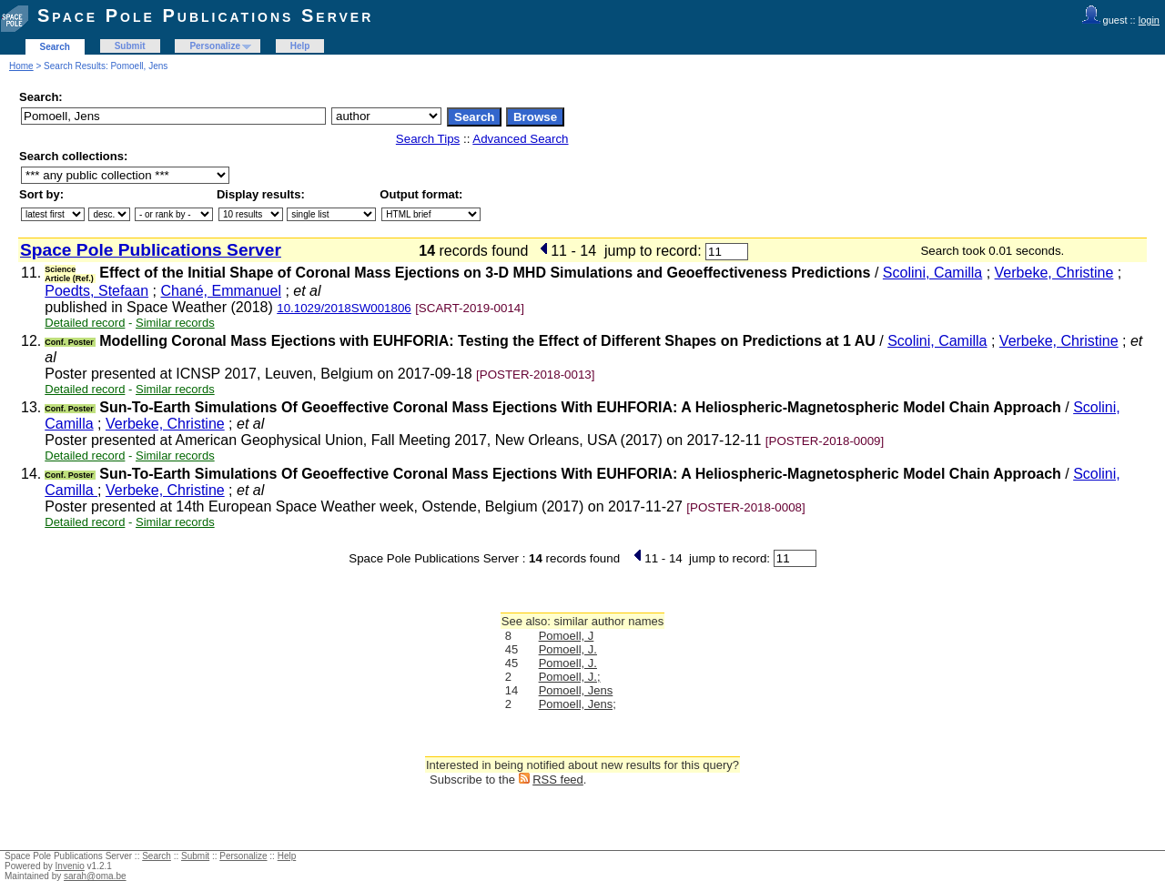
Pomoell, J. (568, 649)
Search (55, 47)
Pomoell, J (566, 636)
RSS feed (557, 779)
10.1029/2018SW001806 (343, 308)
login (1149, 20)
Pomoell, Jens (576, 690)
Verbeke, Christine (1054, 272)
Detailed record (85, 322)
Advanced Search (520, 139)
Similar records (175, 322)
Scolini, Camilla (932, 272)
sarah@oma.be (95, 876)
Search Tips (428, 139)
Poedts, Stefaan (96, 291)
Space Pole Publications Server (205, 15)
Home (21, 66)
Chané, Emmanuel (220, 291)
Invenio (70, 866)
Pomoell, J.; (570, 677)
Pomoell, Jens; (577, 704)
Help (300, 46)
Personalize (214, 46)
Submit (130, 46)
